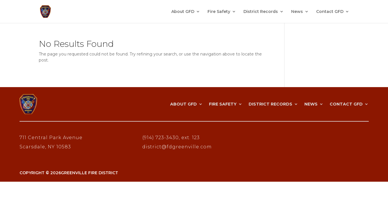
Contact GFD (329, 11)
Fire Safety (219, 11)
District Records (260, 11)
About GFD (182, 11)
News (297, 11)
